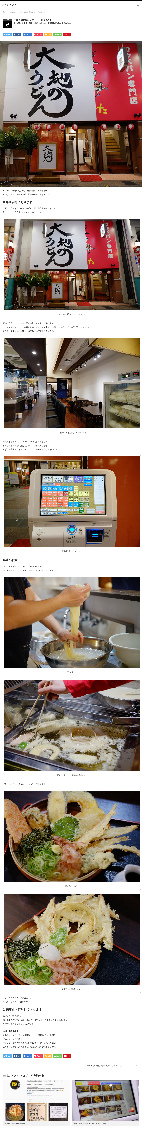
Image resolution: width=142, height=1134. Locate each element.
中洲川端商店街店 (54, 23)
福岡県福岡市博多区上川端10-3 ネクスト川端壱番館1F (32, 1043)
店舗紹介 (19, 23)
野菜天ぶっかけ (67, 23)
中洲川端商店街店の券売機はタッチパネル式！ (104, 1066)
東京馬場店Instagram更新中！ (16, 1123)
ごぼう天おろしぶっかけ (37, 23)
